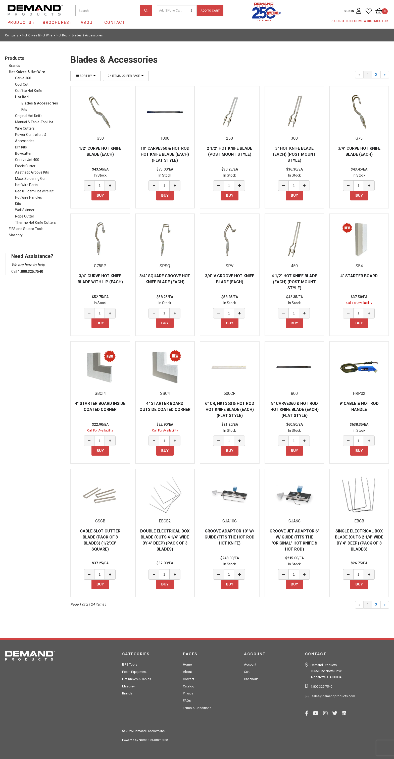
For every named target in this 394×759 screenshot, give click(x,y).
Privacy (188, 693)
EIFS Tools (129, 664)
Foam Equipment (134, 672)
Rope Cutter (24, 216)
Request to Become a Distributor (359, 21)
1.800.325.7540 (321, 686)
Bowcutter (23, 153)
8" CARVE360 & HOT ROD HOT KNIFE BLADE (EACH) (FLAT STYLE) (294, 409)
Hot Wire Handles (28, 197)
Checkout (251, 679)
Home (187, 664)
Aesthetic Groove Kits (32, 172)
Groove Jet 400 (27, 160)
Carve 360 (23, 78)
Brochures (56, 22)
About (88, 22)
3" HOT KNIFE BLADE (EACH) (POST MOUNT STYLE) (294, 154)
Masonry (16, 235)
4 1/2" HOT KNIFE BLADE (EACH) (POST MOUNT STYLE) (294, 282)
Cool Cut (21, 84)
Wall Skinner (24, 210)
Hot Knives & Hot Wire (27, 72)
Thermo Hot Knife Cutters (35, 223)
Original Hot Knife (28, 116)
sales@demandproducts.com (333, 696)
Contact (114, 22)
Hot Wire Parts (26, 185)
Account (250, 664)
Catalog (188, 686)
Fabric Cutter (25, 166)
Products (19, 22)
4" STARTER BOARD (359, 276)
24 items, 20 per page (125, 76)
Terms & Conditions (197, 708)
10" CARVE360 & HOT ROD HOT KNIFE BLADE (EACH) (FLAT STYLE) (164, 154)
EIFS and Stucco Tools (26, 229)
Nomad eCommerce (153, 740)
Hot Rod (22, 97)
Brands (14, 66)
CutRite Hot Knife (28, 91)
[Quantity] (191, 10)
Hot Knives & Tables (136, 679)
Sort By (85, 76)
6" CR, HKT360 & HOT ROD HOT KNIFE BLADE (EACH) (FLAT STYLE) (229, 409)
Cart (247, 672)
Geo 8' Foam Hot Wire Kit (34, 191)
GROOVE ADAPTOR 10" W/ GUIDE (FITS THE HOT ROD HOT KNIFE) (230, 537)
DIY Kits (21, 147)
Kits (24, 109)
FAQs (187, 700)
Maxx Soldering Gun (30, 179)
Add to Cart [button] (210, 10)
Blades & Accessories (39, 103)
